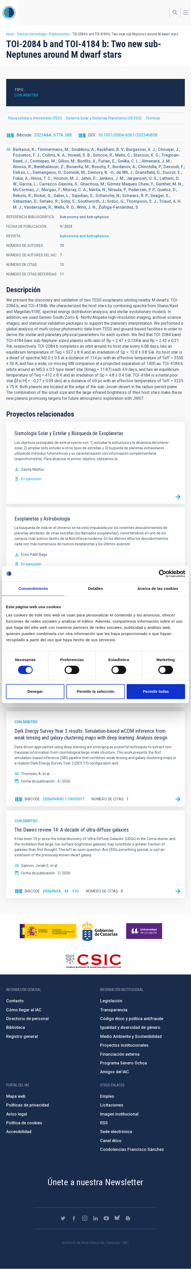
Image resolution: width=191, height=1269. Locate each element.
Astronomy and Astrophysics (84, 236)
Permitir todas (156, 691)
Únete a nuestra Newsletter (95, 1182)
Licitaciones (111, 1105)
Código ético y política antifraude (131, 1018)
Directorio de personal (27, 1018)
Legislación (111, 1000)
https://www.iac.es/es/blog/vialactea (128, 1218)
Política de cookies (24, 1122)
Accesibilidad (18, 1131)
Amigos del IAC (114, 1071)
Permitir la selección (95, 691)
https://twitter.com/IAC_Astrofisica (63, 1218)
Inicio (10, 34)
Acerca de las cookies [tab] (157, 588)
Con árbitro (26, 95)
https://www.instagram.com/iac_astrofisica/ (84, 1218)
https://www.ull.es (145, 931)
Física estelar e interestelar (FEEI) (35, 118)
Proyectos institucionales (124, 1045)
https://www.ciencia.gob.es (48, 931)
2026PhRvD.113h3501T (64, 799)
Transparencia (113, 1009)
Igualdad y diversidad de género (130, 1027)
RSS (104, 1122)
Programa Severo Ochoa (123, 1063)
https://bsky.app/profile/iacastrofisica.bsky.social (117, 1218)
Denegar (35, 691)
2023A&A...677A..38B (53, 135)
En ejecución (31, 479)
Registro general (22, 1036)
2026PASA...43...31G (61, 891)
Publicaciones (59, 34)
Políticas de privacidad (27, 1105)
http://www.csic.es (93, 961)
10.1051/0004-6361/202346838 (127, 135)
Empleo (107, 1096)
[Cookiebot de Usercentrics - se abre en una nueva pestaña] (162, 573)
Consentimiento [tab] (33, 588)
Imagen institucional (119, 1114)
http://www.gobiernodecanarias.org (100, 931)
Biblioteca (15, 1027)
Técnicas (153, 118)
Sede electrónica (116, 1131)
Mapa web (15, 1096)
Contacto (15, 1000)
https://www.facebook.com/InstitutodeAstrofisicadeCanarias (73, 1218)
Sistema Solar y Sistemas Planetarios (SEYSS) (104, 118)
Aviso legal (16, 1114)
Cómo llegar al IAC (23, 1009)
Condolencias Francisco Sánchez (132, 1149)
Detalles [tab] (95, 588)
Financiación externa (120, 1054)
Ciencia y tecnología (31, 34)
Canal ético (110, 1140)
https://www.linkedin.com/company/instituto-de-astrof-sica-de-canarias (95, 1218)
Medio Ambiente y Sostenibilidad (131, 1036)
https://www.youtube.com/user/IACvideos (106, 1218)
